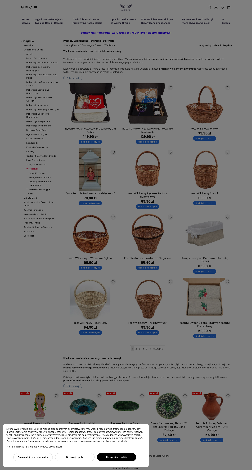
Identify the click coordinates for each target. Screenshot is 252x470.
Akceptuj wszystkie (116, 457)
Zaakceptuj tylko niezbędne (33, 457)
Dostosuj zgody (74, 457)
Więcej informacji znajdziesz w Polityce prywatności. (34, 446)
